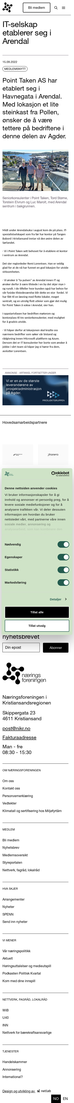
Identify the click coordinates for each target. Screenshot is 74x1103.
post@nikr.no (16, 728)
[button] (63, 8)
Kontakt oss (11, 788)
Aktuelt (7, 958)
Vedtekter (9, 803)
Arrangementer (13, 899)
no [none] (56, 1098)
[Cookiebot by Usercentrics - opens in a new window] (52, 474)
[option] (65, 1099)
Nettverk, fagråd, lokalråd (20, 870)
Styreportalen (12, 862)
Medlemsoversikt (15, 855)
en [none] (65, 1098)
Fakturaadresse (19, 737)
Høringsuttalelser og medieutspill (26, 966)
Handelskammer (14, 1062)
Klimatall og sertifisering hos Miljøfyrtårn (32, 811)
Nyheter (8, 907)
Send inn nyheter (14, 922)
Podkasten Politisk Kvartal (21, 973)
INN (5, 1025)
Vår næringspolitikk (16, 951)
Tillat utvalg (36, 625)
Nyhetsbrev (10, 847)
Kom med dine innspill (18, 981)
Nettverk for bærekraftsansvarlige (27, 1032)
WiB (5, 1010)
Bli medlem (36, 8)
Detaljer (55, 599)
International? (12, 1077)
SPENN (8, 914)
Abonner (56, 648)
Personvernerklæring (17, 796)
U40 (5, 1018)
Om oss (8, 781)
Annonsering (11, 1069)
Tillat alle (37, 612)
